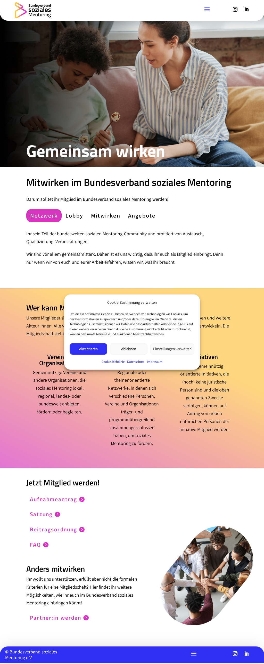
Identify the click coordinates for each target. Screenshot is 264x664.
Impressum (154, 361)
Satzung (38, 514)
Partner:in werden (52, 618)
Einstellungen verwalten (172, 348)
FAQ (32, 545)
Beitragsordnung (51, 529)
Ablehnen (128, 348)
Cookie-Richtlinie (113, 361)
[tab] (44, 215)
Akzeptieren (88, 348)
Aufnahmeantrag (50, 499)
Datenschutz (135, 361)
